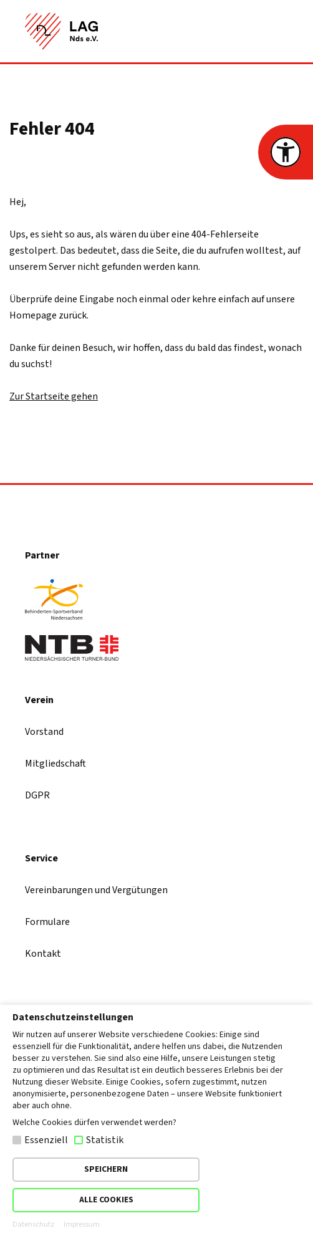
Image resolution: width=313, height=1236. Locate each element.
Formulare (47, 922)
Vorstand (44, 732)
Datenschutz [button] (33, 1225)
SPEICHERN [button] (106, 1169)
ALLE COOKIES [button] (106, 1200)
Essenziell (46, 1140)
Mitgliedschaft (55, 763)
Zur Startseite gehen (53, 396)
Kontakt (43, 954)
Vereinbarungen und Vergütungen (96, 890)
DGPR (37, 795)
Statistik (104, 1140)
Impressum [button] (82, 1225)
